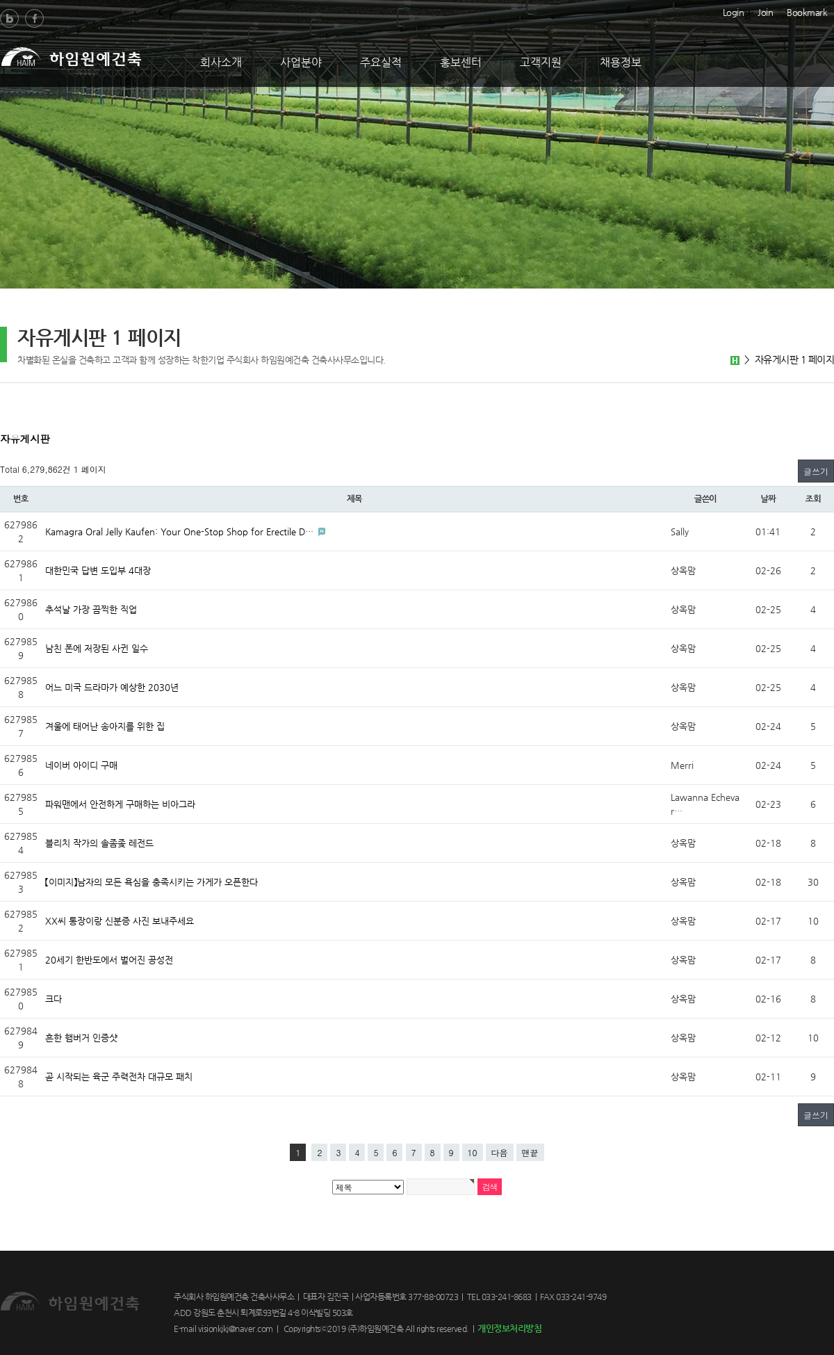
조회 (813, 499)
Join (765, 11)
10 (472, 1152)
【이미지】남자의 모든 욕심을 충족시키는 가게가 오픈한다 (151, 882)
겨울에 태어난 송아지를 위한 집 (105, 726)
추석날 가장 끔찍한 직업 (91, 609)
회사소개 (221, 62)
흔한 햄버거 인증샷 (81, 1037)
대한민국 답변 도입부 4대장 (98, 570)
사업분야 (301, 62)
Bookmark (807, 11)
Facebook (34, 18)
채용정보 (620, 62)
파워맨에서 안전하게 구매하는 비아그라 (120, 804)
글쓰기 (815, 471)
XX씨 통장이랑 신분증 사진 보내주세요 (119, 921)
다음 (499, 1152)
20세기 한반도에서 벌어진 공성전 (109, 960)
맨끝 (530, 1152)
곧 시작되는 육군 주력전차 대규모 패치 (119, 1076)
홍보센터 (461, 62)
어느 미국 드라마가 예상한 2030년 (112, 687)
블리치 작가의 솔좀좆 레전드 (99, 843)
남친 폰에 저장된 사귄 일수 (96, 648)
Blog (9, 18)
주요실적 (381, 62)
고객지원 (541, 62)
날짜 (768, 499)
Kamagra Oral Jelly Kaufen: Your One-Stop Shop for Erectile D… (180, 531)
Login (733, 11)
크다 (53, 998)
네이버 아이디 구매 (81, 765)
